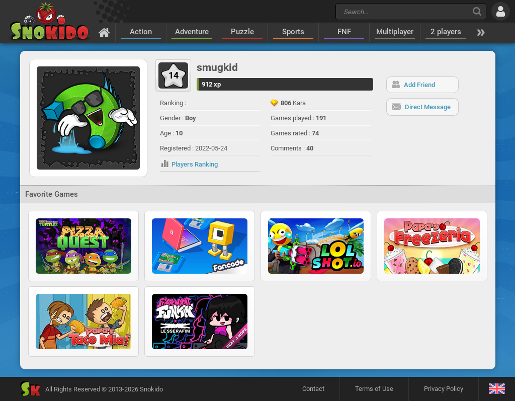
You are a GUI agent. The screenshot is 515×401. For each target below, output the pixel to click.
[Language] (496, 389)
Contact (313, 388)
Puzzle (242, 31)
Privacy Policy (443, 388)
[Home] (104, 32)
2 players (446, 31)
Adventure (192, 31)
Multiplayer (394, 31)
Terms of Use (374, 388)
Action (141, 31)
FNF (344, 31)
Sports (293, 31)
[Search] (477, 11)
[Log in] (500, 11)
